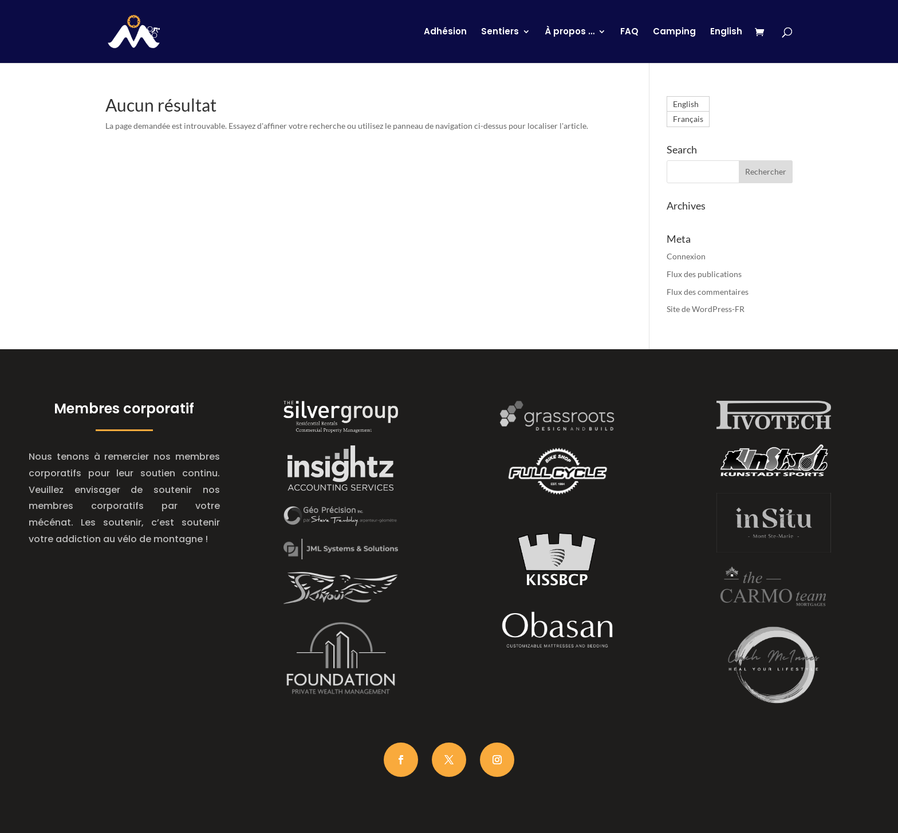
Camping (674, 32)
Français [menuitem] (688, 119)
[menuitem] (726, 45)
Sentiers (500, 32)
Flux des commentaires (708, 292)
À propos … (569, 32)
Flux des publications (704, 274)
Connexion (686, 256)
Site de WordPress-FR (706, 309)
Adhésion (445, 32)
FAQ (629, 32)
